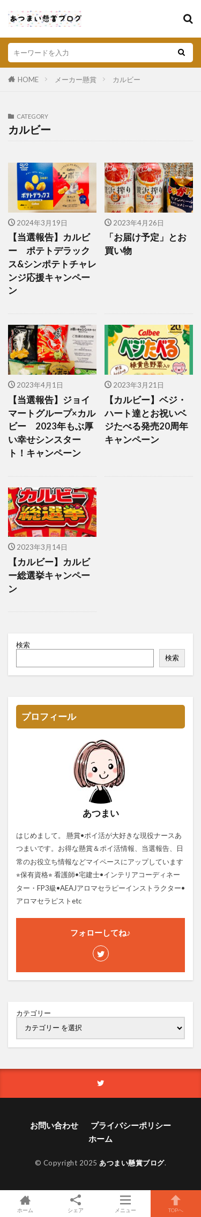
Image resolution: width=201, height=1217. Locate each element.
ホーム (100, 1138)
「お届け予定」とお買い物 (146, 244)
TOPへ (176, 1203)
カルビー (126, 79)
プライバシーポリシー (131, 1125)
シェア (75, 1203)
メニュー (126, 1203)
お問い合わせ (54, 1125)
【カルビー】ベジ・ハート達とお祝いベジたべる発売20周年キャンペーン (146, 420)
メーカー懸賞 (75, 79)
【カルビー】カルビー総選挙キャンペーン (49, 575)
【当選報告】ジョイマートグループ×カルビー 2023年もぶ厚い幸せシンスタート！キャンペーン (51, 426)
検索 (23, 644)
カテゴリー (33, 1013)
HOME (28, 79)
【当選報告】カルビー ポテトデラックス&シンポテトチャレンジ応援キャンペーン (52, 264)
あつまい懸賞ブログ (132, 1162)
